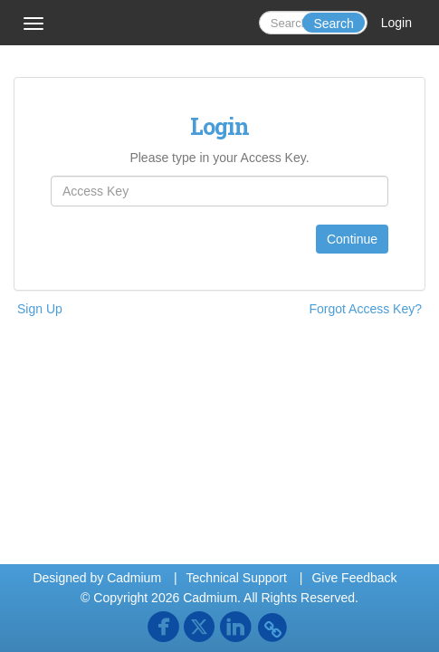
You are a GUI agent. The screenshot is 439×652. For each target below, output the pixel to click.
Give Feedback (353, 577)
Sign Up (39, 309)
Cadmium (134, 577)
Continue (352, 239)
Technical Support (236, 577)
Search (333, 23)
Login (396, 22)
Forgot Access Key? (365, 309)
